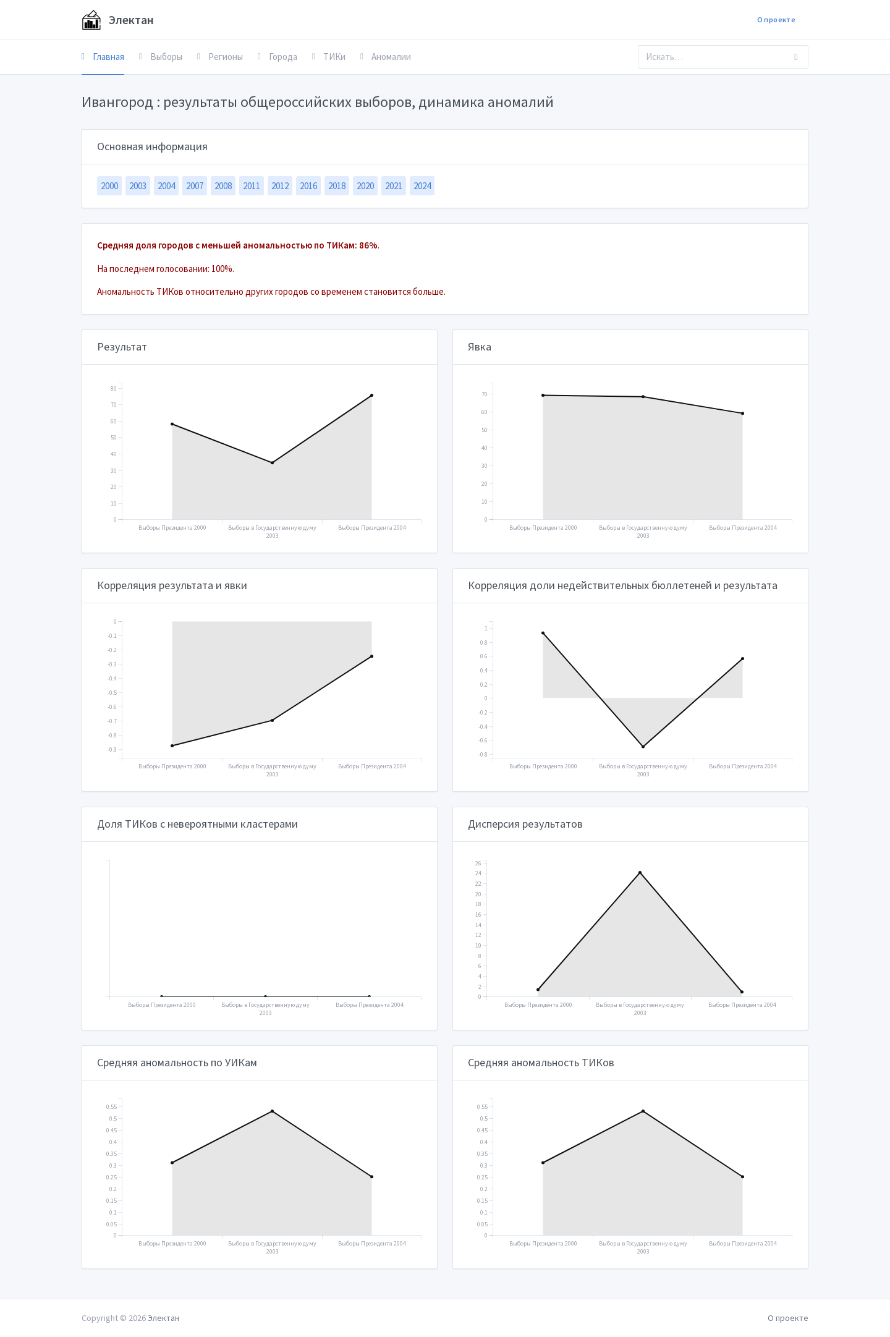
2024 (422, 186)
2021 (393, 186)
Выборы (160, 56)
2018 (336, 186)
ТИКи (328, 56)
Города (277, 56)
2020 (365, 186)
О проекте (776, 19)
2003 (137, 186)
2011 (251, 186)
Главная (103, 56)
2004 (166, 186)
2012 (280, 186)
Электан (118, 20)
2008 (223, 186)
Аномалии (385, 56)
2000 (109, 186)
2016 (308, 186)
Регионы (220, 56)
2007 (194, 186)
